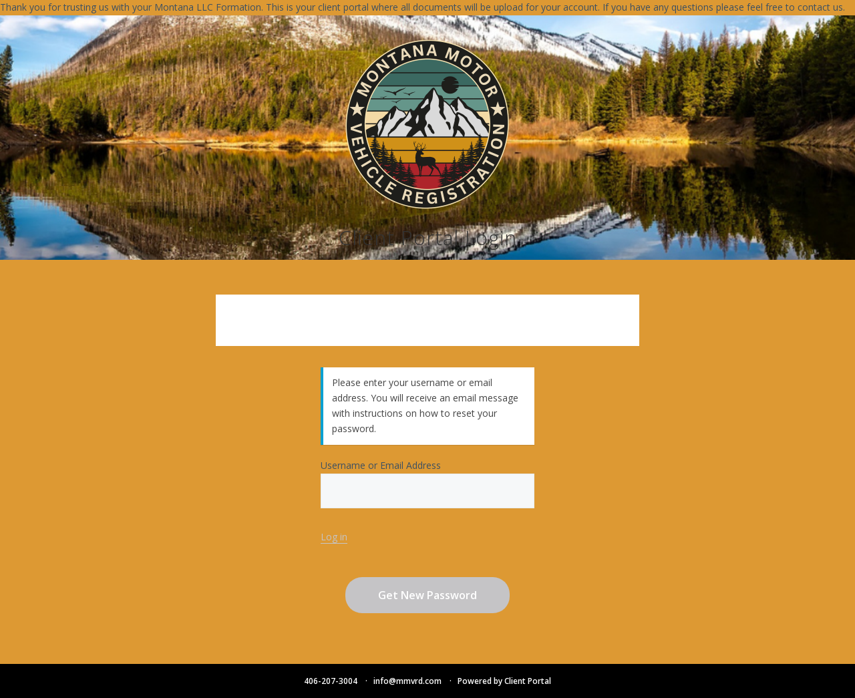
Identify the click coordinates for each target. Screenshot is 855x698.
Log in (334, 536)
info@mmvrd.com (407, 681)
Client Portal (527, 681)
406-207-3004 (330, 681)
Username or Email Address (427, 483)
